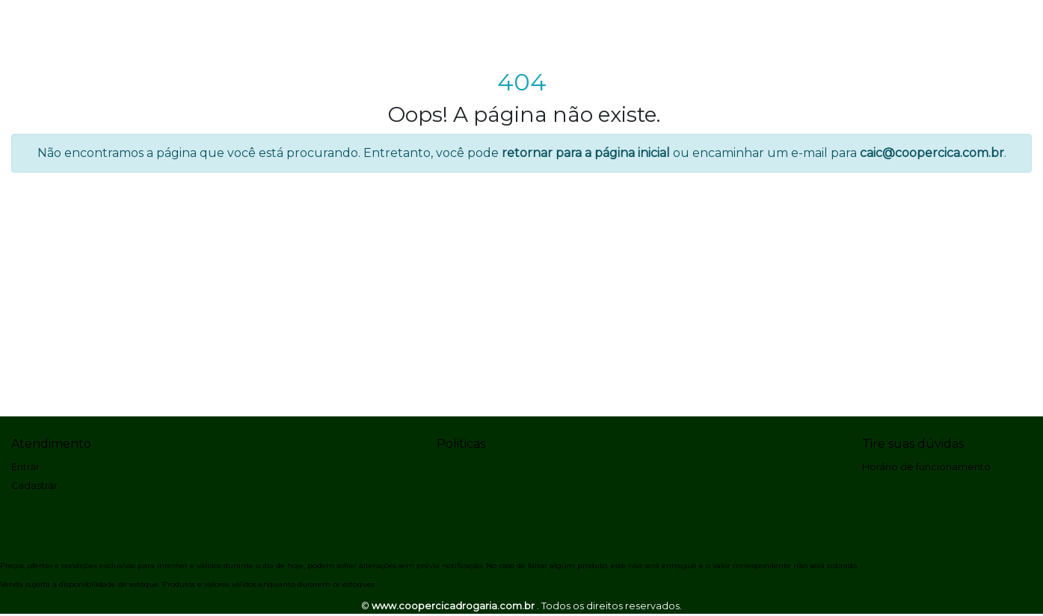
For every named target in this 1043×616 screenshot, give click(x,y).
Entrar (25, 466)
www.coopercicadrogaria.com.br (454, 606)
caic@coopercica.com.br (932, 153)
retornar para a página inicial (586, 153)
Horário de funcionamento (926, 466)
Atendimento (51, 444)
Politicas (461, 444)
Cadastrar (34, 485)
